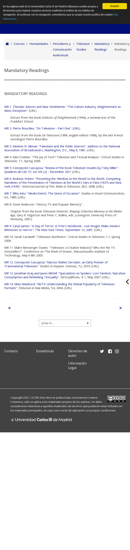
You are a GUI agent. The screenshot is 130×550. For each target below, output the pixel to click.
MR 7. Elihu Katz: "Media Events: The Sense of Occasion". (42, 193)
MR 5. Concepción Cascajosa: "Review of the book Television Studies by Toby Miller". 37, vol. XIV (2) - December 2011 (61, 170)
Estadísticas (45, 351)
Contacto (11, 351)
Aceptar (114, 6)
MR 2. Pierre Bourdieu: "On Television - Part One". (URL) (42, 128)
